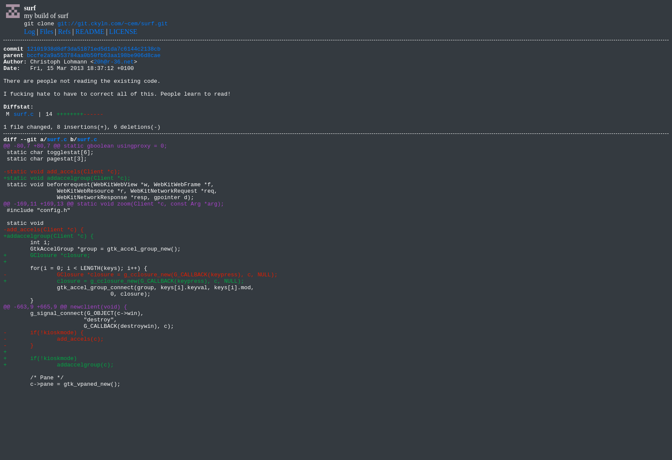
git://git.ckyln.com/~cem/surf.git (112, 24)
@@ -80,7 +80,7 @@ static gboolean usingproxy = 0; (85, 165)
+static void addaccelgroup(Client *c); (66, 203)
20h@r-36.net (114, 66)
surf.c (24, 129)
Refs (64, 32)
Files (46, 32)
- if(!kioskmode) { (43, 389)
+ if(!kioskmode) (40, 420)
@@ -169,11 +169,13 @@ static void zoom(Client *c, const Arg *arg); (113, 234)
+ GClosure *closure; (46, 296)
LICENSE (123, 32)
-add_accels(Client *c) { (43, 265)
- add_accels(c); (53, 396)
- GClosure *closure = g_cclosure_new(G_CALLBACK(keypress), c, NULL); (140, 319)
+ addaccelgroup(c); (58, 427)
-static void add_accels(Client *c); (61, 196)
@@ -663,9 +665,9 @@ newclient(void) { (65, 358)
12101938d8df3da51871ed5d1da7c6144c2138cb (94, 51)
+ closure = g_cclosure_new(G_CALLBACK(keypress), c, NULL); (123, 327)
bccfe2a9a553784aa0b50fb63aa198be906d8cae (94, 59)
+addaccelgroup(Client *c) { (48, 273)
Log (29, 32)
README (90, 32)
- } (18, 404)
